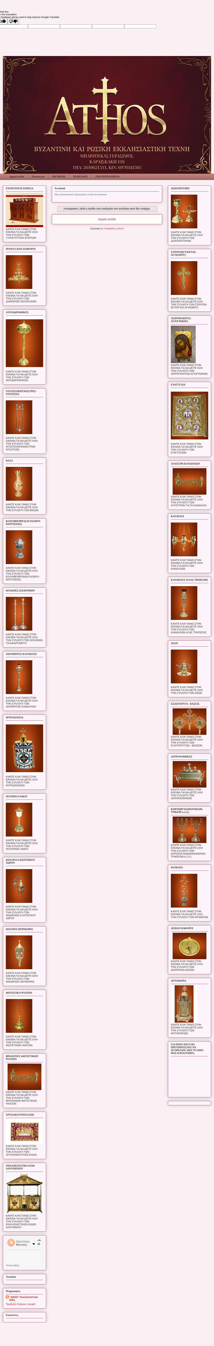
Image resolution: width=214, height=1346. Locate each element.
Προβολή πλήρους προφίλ (20, 1304)
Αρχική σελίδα (17, 176)
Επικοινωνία (38, 176)
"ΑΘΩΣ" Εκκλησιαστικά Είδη (23, 1298)
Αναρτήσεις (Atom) (114, 228)
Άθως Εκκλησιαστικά (64, 194)
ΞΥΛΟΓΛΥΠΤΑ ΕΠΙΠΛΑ (107, 176)
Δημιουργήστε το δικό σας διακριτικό (91, 194)
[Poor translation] (13, 21)
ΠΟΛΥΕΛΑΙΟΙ (80, 176)
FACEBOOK (58, 176)
